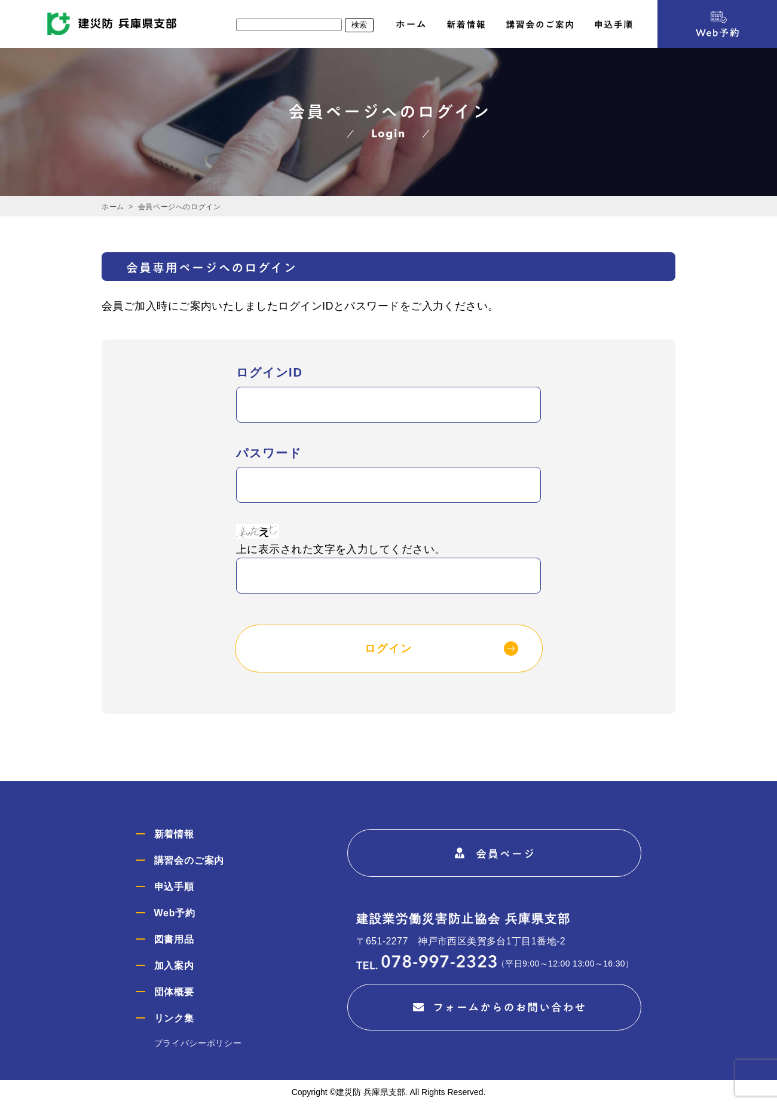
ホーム (113, 207)
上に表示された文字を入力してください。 (341, 549)
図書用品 (174, 939)
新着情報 (174, 834)
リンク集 (174, 1018)
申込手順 (174, 887)
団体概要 (174, 992)
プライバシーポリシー (198, 1043)
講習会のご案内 (189, 860)
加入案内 (174, 966)
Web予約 (174, 913)
